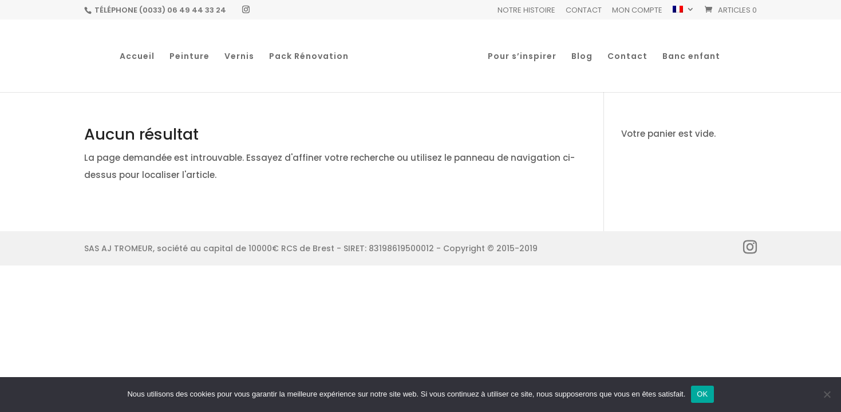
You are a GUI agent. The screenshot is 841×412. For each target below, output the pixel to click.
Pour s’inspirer (522, 57)
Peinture (189, 57)
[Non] (826, 394)
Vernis (239, 57)
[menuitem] (683, 12)
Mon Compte (637, 10)
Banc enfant (691, 57)
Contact (584, 10)
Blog (582, 57)
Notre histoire (526, 10)
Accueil (137, 57)
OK (702, 394)
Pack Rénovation (309, 57)
